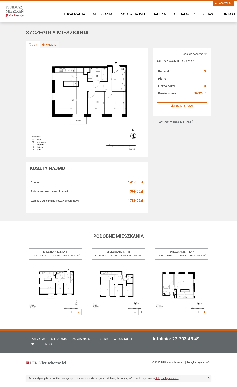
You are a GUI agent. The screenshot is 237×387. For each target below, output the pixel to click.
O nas (208, 14)
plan (33, 44)
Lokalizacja (74, 14)
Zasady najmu (132, 14)
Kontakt (228, 14)
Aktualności (185, 14)
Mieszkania (102, 14)
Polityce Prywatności (167, 378)
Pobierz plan (182, 105)
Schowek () (223, 3)
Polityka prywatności (199, 362)
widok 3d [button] (49, 44)
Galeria (159, 14)
